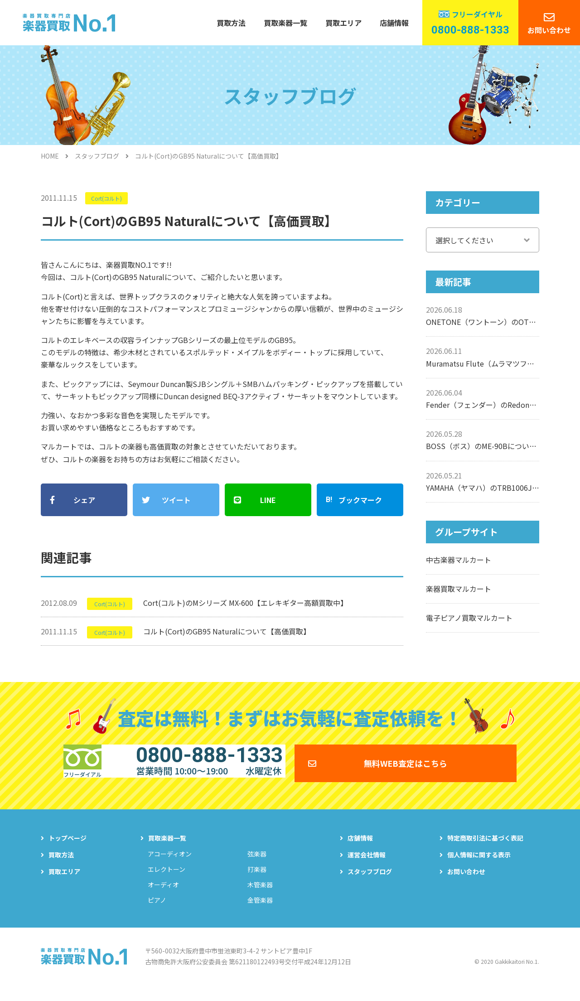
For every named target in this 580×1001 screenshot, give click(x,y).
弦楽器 (256, 864)
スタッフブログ (97, 155)
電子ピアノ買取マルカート (469, 617)
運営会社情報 (367, 865)
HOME (50, 155)
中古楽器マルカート (458, 559)
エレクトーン (166, 880)
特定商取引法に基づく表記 (485, 848)
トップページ (67, 848)
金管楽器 (260, 910)
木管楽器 (260, 895)
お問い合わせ (549, 29)
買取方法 (231, 22)
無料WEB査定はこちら (405, 767)
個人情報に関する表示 (479, 865)
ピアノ (157, 910)
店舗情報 (394, 22)
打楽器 (256, 880)
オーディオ (163, 895)
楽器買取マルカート (458, 588)
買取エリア (343, 22)
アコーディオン (170, 864)
